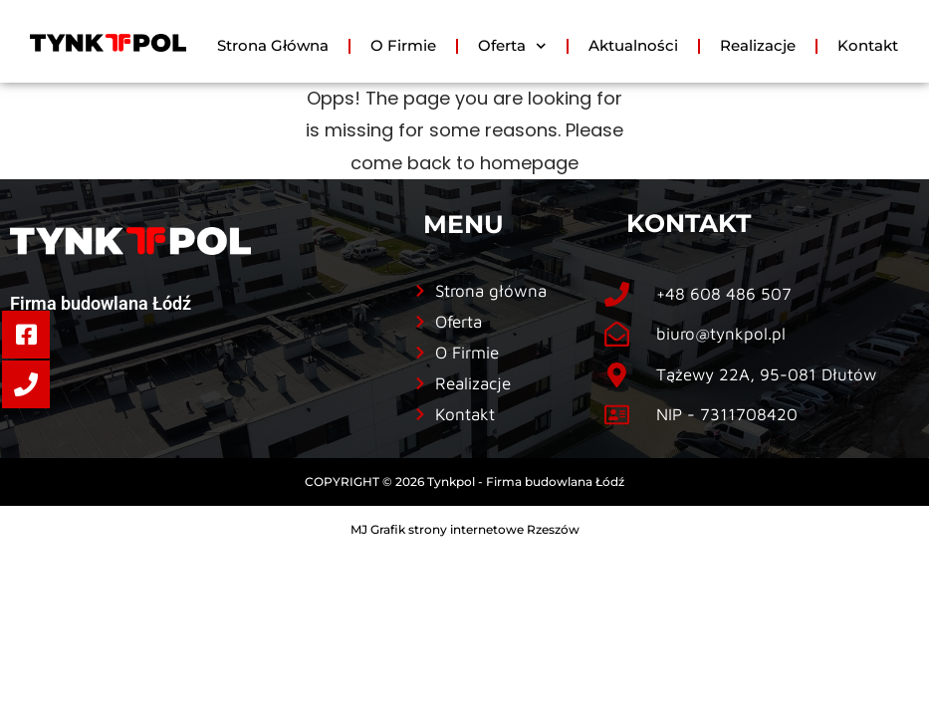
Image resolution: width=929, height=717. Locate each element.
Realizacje (758, 45)
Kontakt (867, 45)
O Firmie (403, 45)
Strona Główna (273, 45)
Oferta (512, 46)
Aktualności (633, 45)
